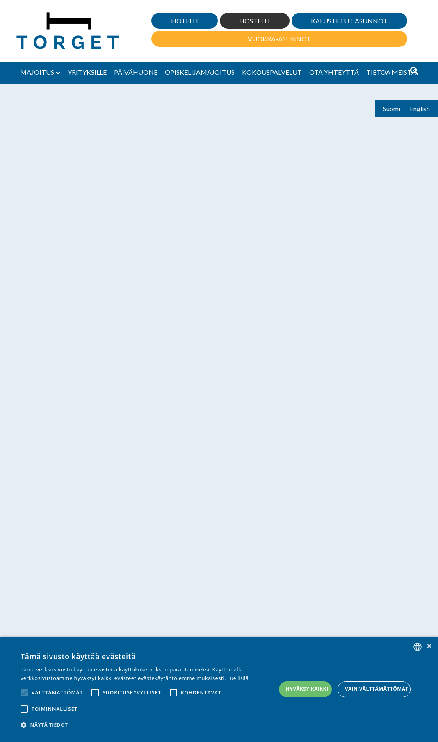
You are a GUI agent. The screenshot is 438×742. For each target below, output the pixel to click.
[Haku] (414, 71)
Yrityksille (87, 72)
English (420, 108)
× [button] (429, 647)
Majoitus (37, 72)
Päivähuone (135, 72)
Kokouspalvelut (272, 72)
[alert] (219, 689)
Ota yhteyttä (334, 72)
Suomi (391, 108)
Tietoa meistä (391, 72)
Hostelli (254, 21)
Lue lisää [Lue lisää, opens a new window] (238, 678)
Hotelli (184, 21)
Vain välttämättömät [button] (376, 688)
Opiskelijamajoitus (200, 72)
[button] (148, 724)
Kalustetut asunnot (349, 21)
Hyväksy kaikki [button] (307, 688)
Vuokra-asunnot (279, 39)
